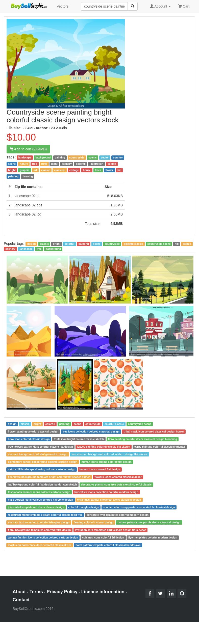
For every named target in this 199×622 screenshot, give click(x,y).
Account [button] (160, 6)
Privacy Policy (62, 591)
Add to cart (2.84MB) (28, 149)
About (19, 591)
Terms (36, 591)
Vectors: (63, 6)
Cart (183, 6)
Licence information (103, 591)
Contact (21, 599)
